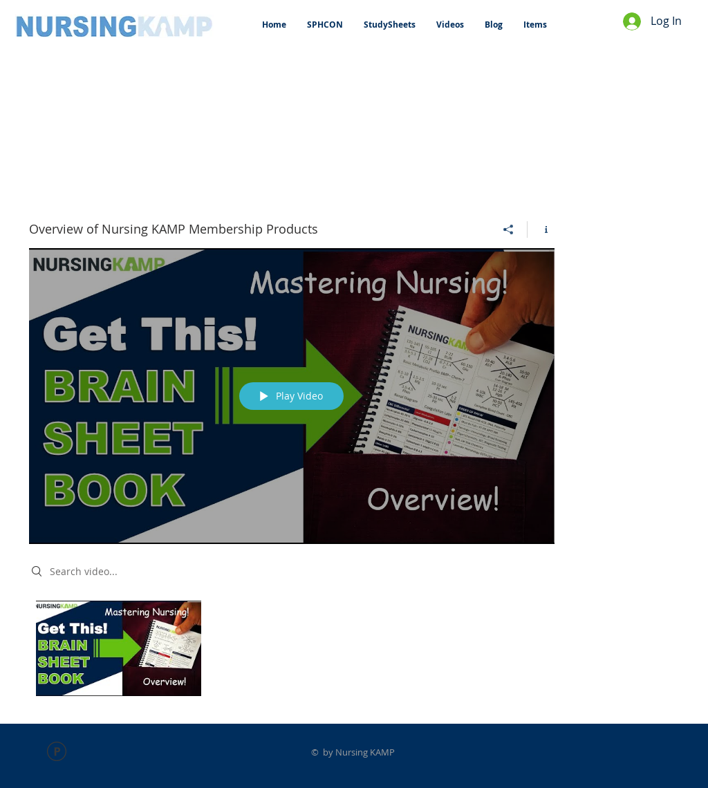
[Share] (509, 229)
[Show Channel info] (541, 229)
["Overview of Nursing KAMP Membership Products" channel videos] (292, 652)
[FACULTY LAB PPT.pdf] (57, 753)
